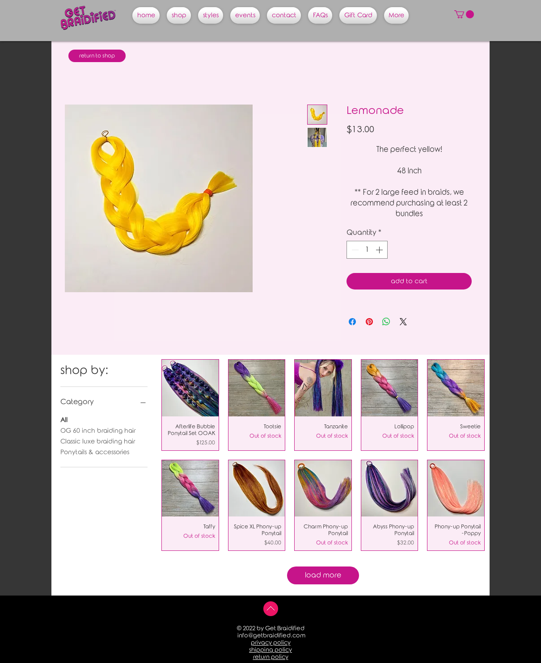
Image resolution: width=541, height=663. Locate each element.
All (64, 419)
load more (323, 575)
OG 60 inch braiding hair (97, 430)
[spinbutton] (367, 249)
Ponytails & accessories (94, 451)
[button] (464, 14)
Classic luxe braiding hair (97, 440)
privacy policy (271, 642)
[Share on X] (403, 321)
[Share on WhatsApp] (386, 321)
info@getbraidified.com (271, 635)
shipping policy (270, 649)
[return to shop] (97, 56)
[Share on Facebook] (352, 321)
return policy (270, 657)
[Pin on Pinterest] (369, 321)
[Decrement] (354, 249)
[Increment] (380, 249)
